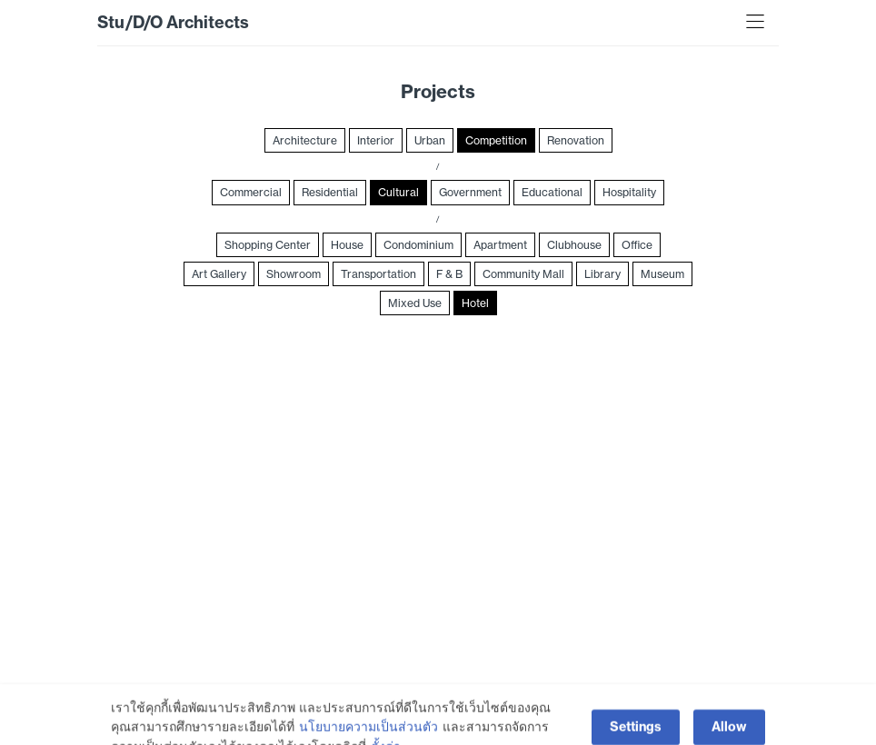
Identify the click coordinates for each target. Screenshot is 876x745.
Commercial (251, 192)
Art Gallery (219, 274)
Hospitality (629, 192)
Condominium (418, 245)
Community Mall (523, 274)
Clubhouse (574, 245)
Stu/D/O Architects (173, 22)
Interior (375, 140)
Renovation (575, 140)
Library (602, 274)
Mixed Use (415, 303)
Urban (429, 140)
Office (637, 245)
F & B (449, 274)
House (347, 245)
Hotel (475, 303)
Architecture (305, 140)
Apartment (500, 245)
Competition (496, 140)
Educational (552, 192)
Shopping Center (267, 245)
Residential (330, 192)
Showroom (293, 274)
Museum (662, 274)
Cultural (398, 192)
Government (470, 192)
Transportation (378, 274)
